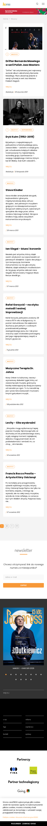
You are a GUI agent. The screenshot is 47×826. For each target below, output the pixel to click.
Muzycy (14, 19)
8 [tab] (41, 674)
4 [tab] (21, 674)
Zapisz (23, 585)
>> (17, 526)
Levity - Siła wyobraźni (20, 422)
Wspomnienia (27, 130)
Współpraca (29, 727)
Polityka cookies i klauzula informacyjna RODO (20, 817)
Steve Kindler (14, 190)
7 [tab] (36, 674)
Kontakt (5, 734)
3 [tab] (16, 674)
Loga (4, 727)
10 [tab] (21, 679)
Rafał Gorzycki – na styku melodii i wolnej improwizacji (22, 308)
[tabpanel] (23, 640)
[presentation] (6, 4)
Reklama (28, 719)
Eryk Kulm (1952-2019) (20, 136)
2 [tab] (11, 674)
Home (5, 19)
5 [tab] (26, 674)
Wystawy (28, 734)
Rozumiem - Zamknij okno (23, 824)
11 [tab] (26, 679)
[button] (37, 4)
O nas (5, 719)
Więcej (9, 87)
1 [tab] (6, 674)
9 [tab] (16, 679)
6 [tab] (31, 674)
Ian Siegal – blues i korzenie (23, 248)
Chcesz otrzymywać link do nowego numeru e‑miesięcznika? (23, 566)
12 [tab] (31, 679)
